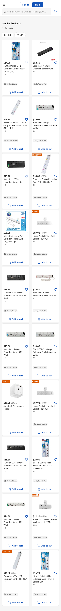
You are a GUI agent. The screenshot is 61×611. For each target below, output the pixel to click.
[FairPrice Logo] (13, 5)
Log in (37, 5)
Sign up (25, 5)
